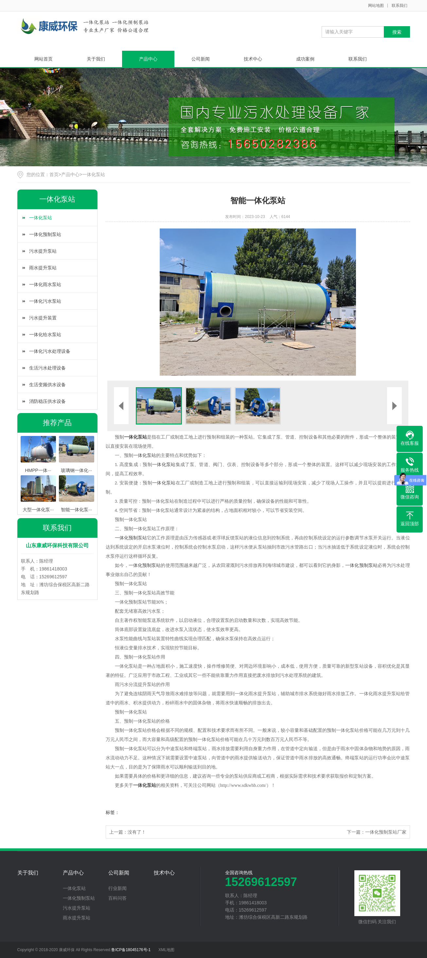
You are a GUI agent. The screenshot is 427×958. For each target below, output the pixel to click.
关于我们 (96, 59)
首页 (54, 174)
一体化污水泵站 (45, 301)
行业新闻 (117, 888)
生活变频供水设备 (47, 384)
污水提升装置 (43, 317)
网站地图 (376, 5)
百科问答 (117, 898)
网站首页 (43, 59)
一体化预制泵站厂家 (385, 832)
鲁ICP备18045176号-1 (131, 950)
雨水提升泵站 (43, 267)
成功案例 (305, 59)
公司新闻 (200, 59)
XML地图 (166, 950)
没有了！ (137, 832)
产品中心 (148, 59)
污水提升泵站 (43, 251)
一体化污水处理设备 (49, 351)
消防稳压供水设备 (47, 401)
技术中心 (253, 59)
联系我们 (399, 5)
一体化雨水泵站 (45, 284)
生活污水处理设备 (47, 368)
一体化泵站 (93, 174)
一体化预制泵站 (45, 234)
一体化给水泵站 (45, 334)
